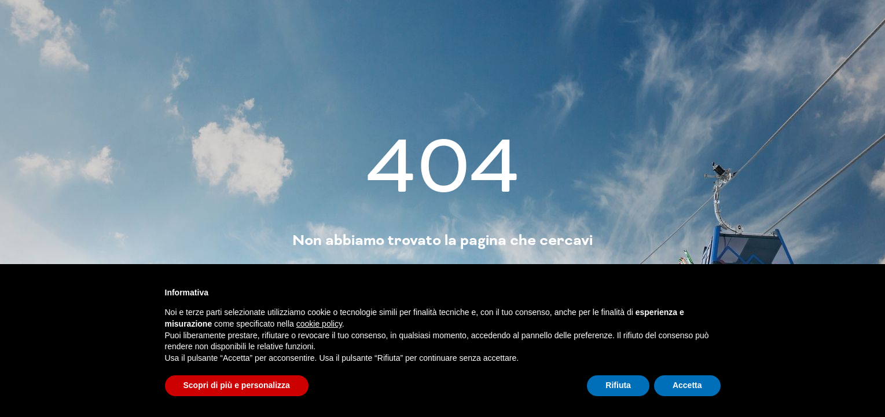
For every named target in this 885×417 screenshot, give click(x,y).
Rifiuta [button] (618, 385)
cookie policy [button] (319, 323)
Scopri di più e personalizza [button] (236, 385)
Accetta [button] (687, 385)
